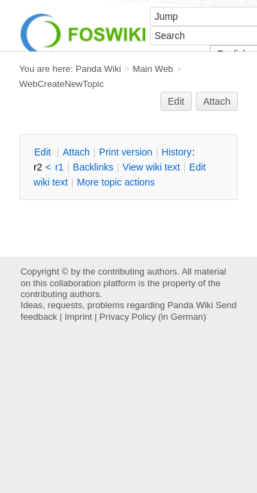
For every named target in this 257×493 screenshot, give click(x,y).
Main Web (153, 69)
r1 (59, 167)
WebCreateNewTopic (61, 84)
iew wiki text (151, 167)
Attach (217, 101)
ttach (76, 152)
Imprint (78, 317)
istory (177, 152)
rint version (126, 152)
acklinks (93, 167)
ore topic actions (116, 182)
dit (43, 152)
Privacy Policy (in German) (152, 317)
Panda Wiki (98, 69)
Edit (176, 101)
